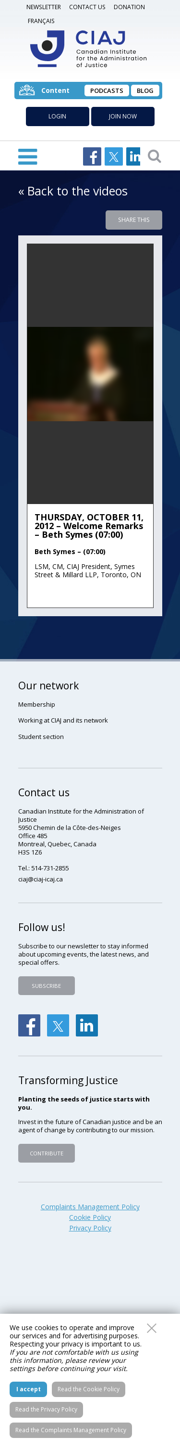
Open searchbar (154, 155)
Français (41, 21)
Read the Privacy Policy (46, 1409)
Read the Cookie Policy (89, 1389)
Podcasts (106, 90)
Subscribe (46, 985)
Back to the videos (77, 190)
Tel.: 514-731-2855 (43, 868)
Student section (41, 736)
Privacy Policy (90, 1228)
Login (57, 116)
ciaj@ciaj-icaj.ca (40, 879)
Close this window (151, 1328)
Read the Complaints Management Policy (70, 1430)
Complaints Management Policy (90, 1207)
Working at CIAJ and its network (63, 720)
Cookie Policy (90, 1217)
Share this (134, 220)
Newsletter (43, 7)
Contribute (46, 1153)
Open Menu (27, 155)
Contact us (87, 7)
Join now (123, 116)
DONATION (129, 7)
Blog (145, 90)
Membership (36, 704)
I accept (28, 1389)
